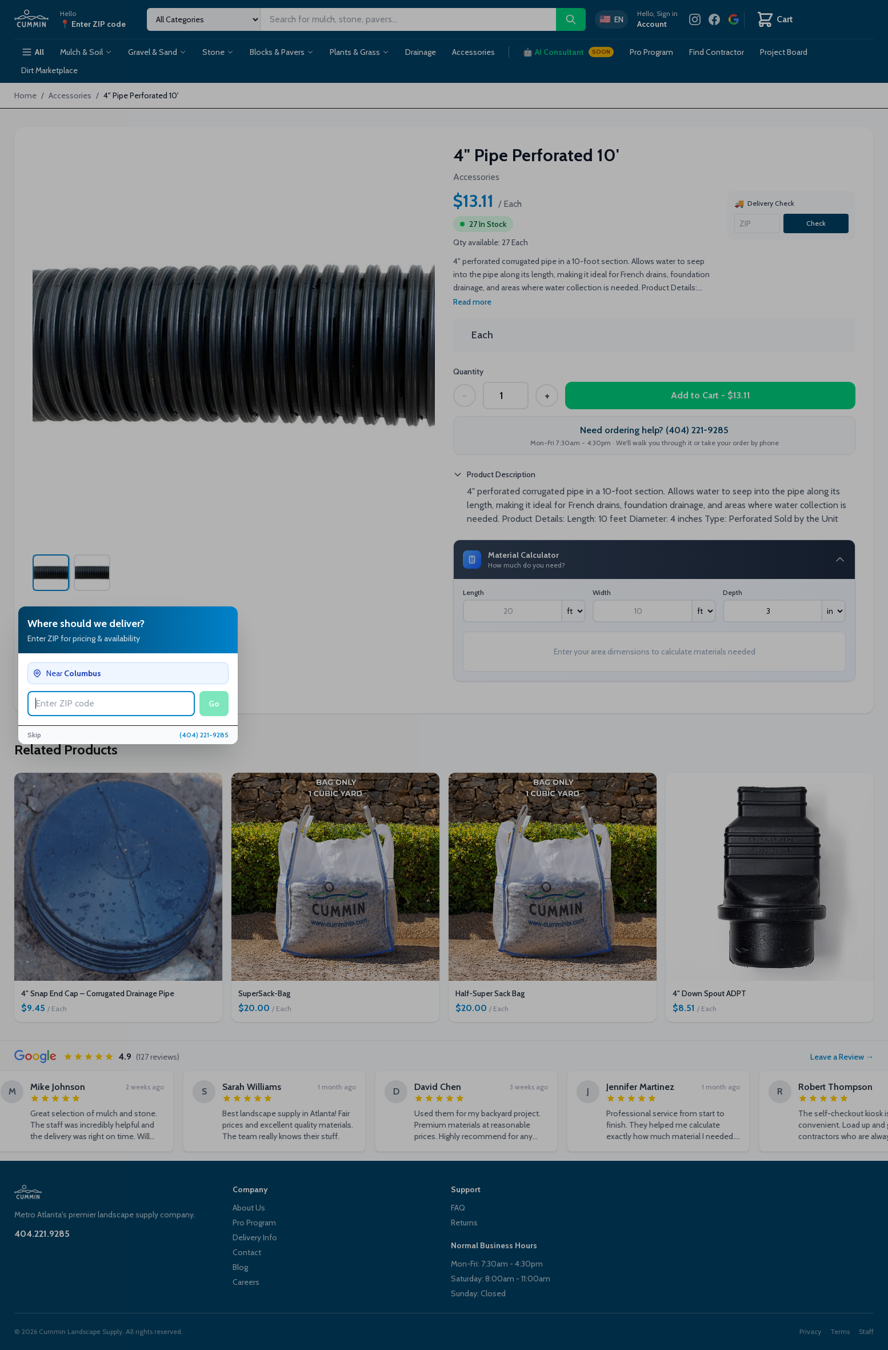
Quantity (468, 371)
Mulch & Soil (86, 52)
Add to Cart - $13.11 (710, 395)
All (32, 52)
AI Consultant (568, 52)
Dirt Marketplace (49, 70)
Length (473, 592)
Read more (472, 302)
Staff (866, 1331)
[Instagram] (695, 19)
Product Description (494, 474)
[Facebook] (714, 19)
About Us (249, 1208)
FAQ (458, 1208)
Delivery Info (255, 1237)
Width (602, 592)
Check (816, 223)
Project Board (783, 52)
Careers (246, 1282)
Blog (240, 1267)
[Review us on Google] (734, 19)
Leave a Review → (842, 1057)
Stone (218, 52)
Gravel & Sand (157, 52)
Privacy (810, 1331)
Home (25, 95)
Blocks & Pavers (282, 52)
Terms (840, 1331)
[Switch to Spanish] (611, 19)
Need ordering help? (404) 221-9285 (654, 430)
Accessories (473, 52)
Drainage (420, 52)
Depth (732, 592)
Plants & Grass (359, 52)
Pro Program (651, 52)
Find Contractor (716, 52)
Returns (464, 1222)
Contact (247, 1252)
